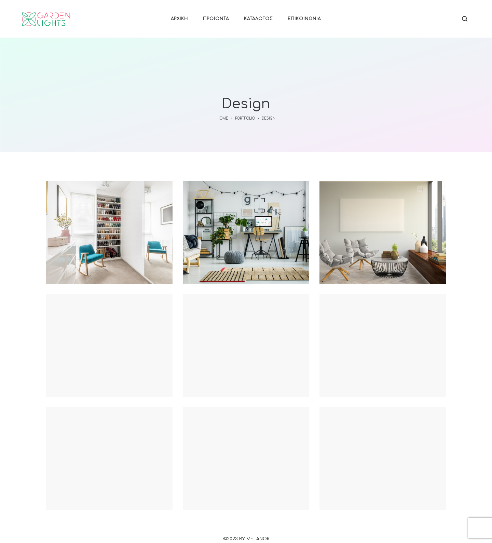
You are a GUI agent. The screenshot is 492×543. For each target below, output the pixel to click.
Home (222, 118)
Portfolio (245, 118)
